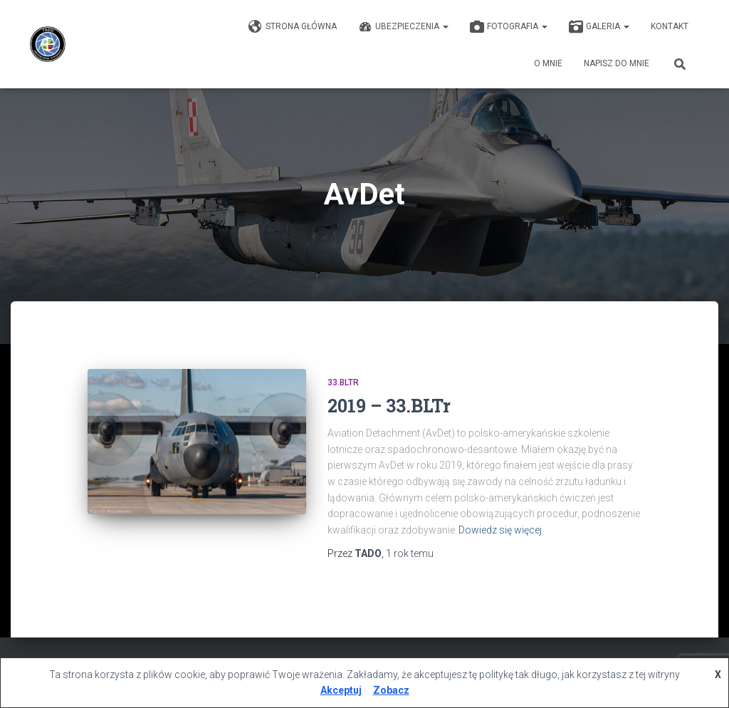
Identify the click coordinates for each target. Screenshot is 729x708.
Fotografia (508, 27)
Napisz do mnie (616, 63)
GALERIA (599, 27)
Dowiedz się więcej (500, 530)
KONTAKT (669, 26)
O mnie (548, 63)
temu (410, 553)
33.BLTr (343, 382)
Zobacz (391, 690)
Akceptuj (341, 690)
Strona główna (292, 27)
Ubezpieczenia (403, 27)
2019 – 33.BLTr (389, 405)
